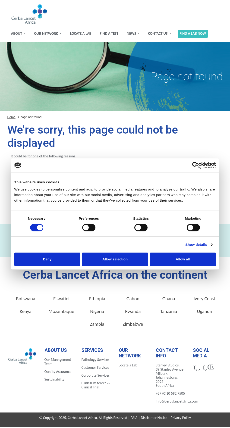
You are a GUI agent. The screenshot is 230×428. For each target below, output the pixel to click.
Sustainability (54, 380)
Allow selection (115, 259)
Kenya (25, 313)
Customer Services (95, 369)
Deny (47, 259)
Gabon (132, 300)
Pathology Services (96, 361)
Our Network (46, 35)
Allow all (183, 259)
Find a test (109, 35)
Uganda (204, 313)
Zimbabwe (133, 325)
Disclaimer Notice (154, 419)
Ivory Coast (204, 300)
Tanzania (168, 313)
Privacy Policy (181, 419)
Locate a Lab (80, 35)
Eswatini (61, 300)
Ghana (168, 300)
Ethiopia (97, 300)
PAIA (134, 419)
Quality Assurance (58, 373)
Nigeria (97, 313)
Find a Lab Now (193, 35)
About (17, 35)
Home (11, 118)
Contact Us (158, 35)
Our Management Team (57, 363)
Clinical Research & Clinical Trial (96, 386)
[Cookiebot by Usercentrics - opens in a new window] (195, 165)
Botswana (25, 300)
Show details (196, 245)
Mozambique (61, 313)
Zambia (97, 325)
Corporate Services (96, 376)
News (132, 35)
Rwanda (133, 313)
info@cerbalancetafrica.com (177, 402)
